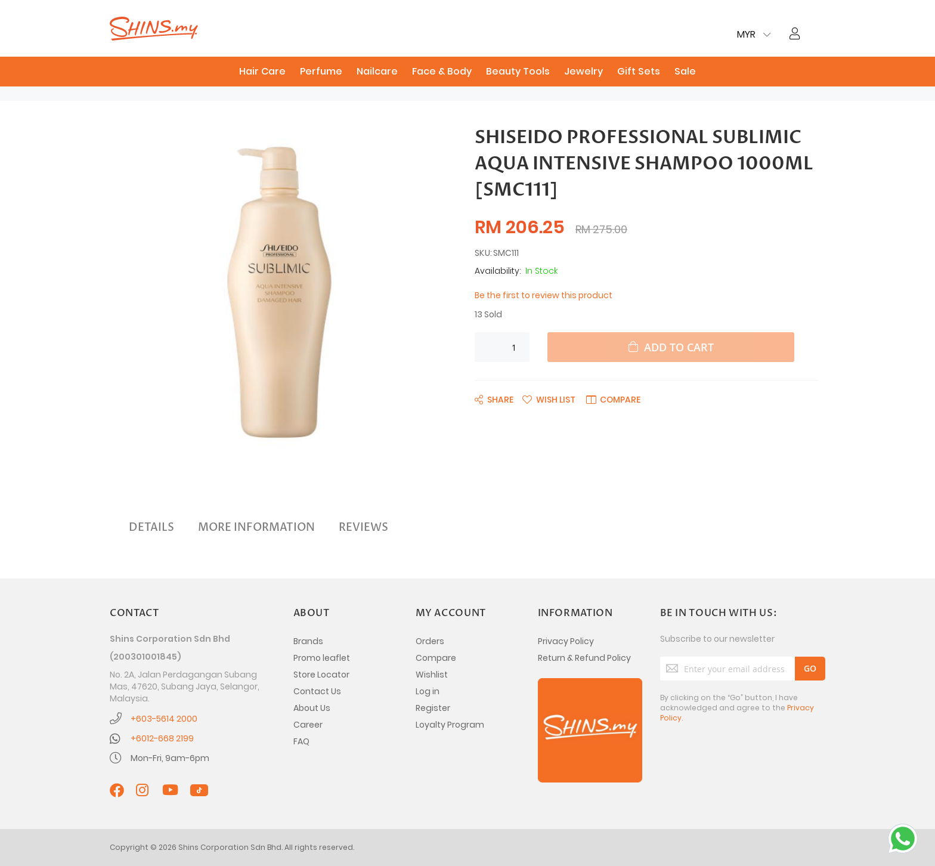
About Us (311, 708)
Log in (427, 691)
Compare (436, 658)
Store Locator (321, 675)
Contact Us (317, 691)
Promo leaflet (321, 658)
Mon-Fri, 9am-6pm (170, 758)
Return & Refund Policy (584, 658)
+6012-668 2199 (162, 738)
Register (433, 708)
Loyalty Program (450, 725)
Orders (430, 641)
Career (308, 725)
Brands (308, 641)
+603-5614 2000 (164, 719)
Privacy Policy (566, 641)
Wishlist (432, 675)
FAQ (301, 741)
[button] (548, 399)
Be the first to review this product (543, 295)
